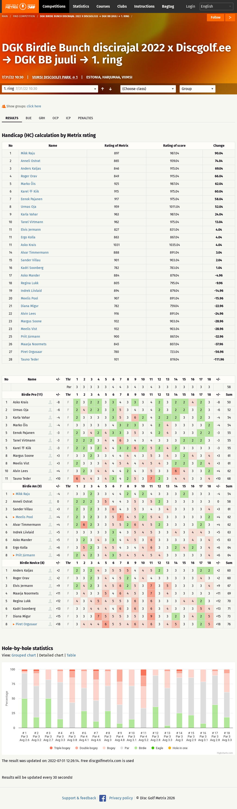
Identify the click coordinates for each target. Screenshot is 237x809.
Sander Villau (31, 260)
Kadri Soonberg (32, 268)
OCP (56, 118)
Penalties (85, 118)
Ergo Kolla (28, 237)
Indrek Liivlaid (31, 291)
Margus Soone (31, 321)
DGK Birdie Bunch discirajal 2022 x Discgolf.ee (116, 47)
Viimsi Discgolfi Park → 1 (55, 77)
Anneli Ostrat (30, 161)
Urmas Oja (28, 207)
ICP (68, 118)
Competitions (54, 6)
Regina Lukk (29, 283)
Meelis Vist (29, 329)
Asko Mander (30, 275)
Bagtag (168, 6)
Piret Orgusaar (31, 352)
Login (190, 6)
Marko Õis (28, 184)
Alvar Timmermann (35, 253)
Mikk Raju (28, 153)
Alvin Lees (28, 314)
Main (5, 16)
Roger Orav (29, 176)
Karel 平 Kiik (30, 191)
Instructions (144, 6)
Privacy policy (121, 798)
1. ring (107, 59)
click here (34, 106)
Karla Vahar (29, 214)
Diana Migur (29, 306)
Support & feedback (79, 798)
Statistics (81, 6)
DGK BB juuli (45, 59)
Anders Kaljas (31, 169)
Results (12, 118)
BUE (28, 118)
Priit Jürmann (30, 337)
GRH (42, 118)
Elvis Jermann (31, 230)
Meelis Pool (29, 298)
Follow (215, 17)
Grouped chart (24, 655)
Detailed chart (51, 655)
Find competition (24, 16)
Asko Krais (28, 245)
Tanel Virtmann (32, 222)
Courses (103, 6)
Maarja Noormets (34, 344)
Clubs (122, 6)
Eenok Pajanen (31, 199)
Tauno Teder (30, 359)
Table (71, 655)
